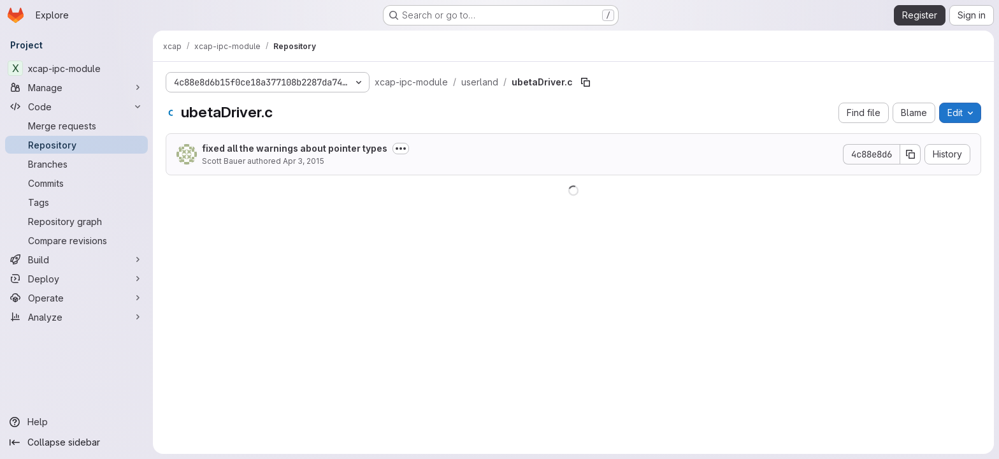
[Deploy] (76, 279)
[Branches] (76, 164)
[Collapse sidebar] (76, 442)
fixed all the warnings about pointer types (294, 148)
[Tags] (76, 202)
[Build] (76, 259)
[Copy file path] (585, 82)
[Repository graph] (76, 221)
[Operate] (76, 298)
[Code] (76, 106)
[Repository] (76, 145)
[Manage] (76, 87)
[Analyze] (76, 317)
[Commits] (76, 183)
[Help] (76, 422)
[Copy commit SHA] (910, 154)
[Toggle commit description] (400, 148)
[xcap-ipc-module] (76, 68)
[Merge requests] (76, 126)
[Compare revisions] (76, 240)
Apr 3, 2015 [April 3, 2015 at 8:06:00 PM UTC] (303, 161)
